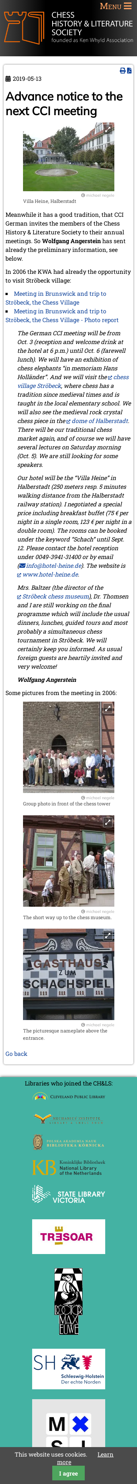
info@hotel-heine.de (53, 565)
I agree (68, 1473)
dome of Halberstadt (100, 420)
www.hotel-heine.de (50, 574)
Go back (16, 1053)
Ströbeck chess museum (55, 596)
